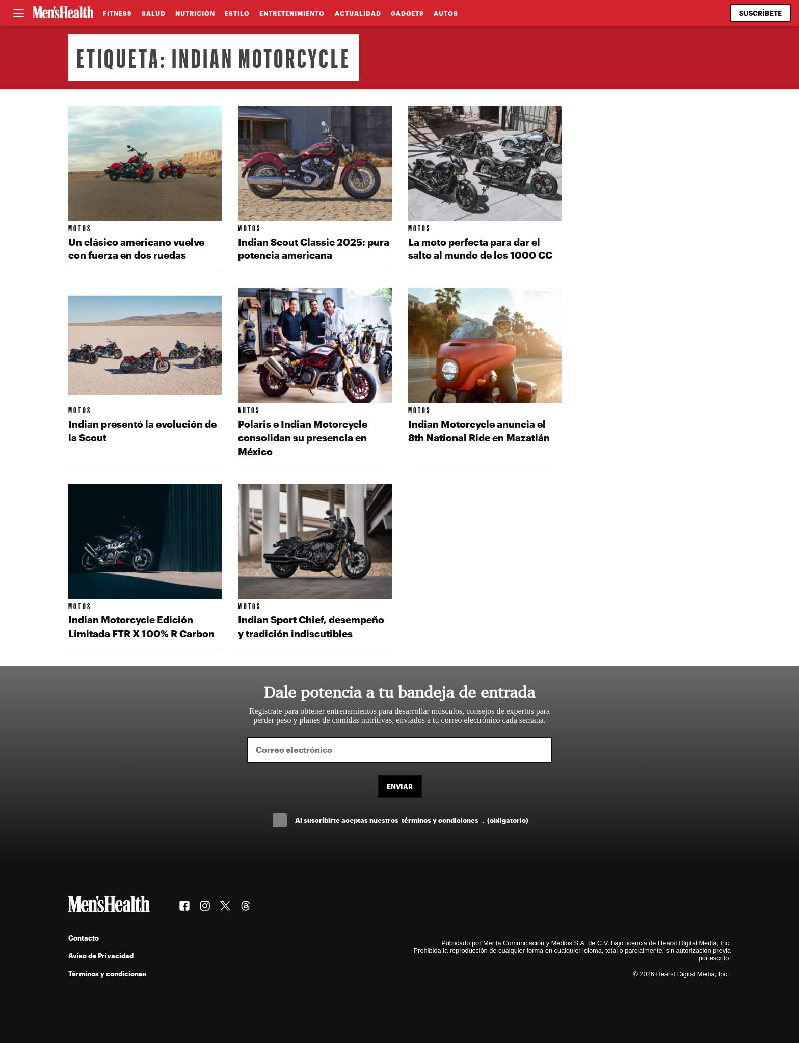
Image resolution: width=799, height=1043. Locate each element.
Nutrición (195, 13)
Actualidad (358, 13)
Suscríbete (760, 13)
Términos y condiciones (107, 973)
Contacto (83, 938)
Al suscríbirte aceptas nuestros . (411, 820)
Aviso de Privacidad (101, 955)
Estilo (237, 13)
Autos (446, 13)
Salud (154, 13)
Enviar (400, 786)
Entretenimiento (292, 13)
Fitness (117, 13)
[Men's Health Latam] (63, 13)
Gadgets (407, 13)
